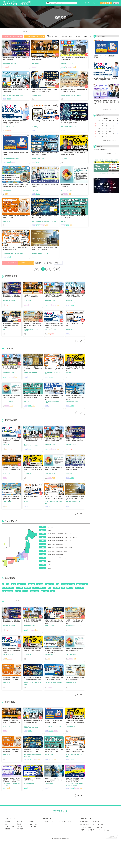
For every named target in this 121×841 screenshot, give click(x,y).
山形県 (65, 533)
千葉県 (65, 537)
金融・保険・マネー (82, 584)
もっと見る (80, 341)
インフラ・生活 (49, 584)
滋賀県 (49, 547)
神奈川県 (74, 537)
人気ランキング (9, 826)
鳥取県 (49, 551)
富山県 (53, 540)
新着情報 (7, 821)
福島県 (70, 533)
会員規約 (100, 824)
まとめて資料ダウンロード (34, 36)
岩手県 (53, 533)
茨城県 (49, 537)
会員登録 (45, 821)
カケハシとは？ (84, 821)
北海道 (49, 530)
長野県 (70, 540)
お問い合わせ (99, 827)
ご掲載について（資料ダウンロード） (90, 829)
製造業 (13, 584)
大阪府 (57, 547)
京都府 (53, 547)
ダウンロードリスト (91, 3)
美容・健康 (56, 588)
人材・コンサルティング (39, 588)
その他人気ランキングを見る (110, 109)
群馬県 (57, 537)
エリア (7, 824)
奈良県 (65, 547)
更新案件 (31, 821)
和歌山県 (70, 547)
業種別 (19, 824)
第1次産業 (27, 588)
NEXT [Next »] (57, 269)
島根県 (53, 551)
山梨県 (65, 540)
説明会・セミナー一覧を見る (110, 140)
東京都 (70, 537)
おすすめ (19, 821)
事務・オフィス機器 (7, 591)
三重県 (61, 544)
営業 (7, 584)
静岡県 (53, 544)
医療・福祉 (40, 584)
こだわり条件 (32, 826)
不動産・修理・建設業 (8, 588)
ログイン (116, 3)
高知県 (61, 554)
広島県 (61, 551)
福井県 (61, 540)
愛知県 (57, 544)
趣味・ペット (44, 591)
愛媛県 (57, 554)
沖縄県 (49, 561)
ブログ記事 (20, 828)
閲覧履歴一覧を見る (112, 153)
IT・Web (17, 591)
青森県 (49, 533)
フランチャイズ (33, 824)
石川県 (57, 540)
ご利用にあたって (97, 821)
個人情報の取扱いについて (87, 824)
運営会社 (106, 829)
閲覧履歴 (7, 828)
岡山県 (57, 551)
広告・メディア (22, 584)
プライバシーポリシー (86, 827)
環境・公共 (70, 588)
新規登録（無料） (106, 3)
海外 (49, 564)
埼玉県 (61, 537)
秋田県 (61, 533)
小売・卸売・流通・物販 (68, 584)
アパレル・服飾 (80, 588)
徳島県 (49, 554)
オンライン (50, 568)
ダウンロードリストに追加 (12, 36)
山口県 (65, 551)
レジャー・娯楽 (34, 591)
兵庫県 (61, 547)
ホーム (18, 32)
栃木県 (53, 537)
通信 (49, 588)
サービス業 (19, 588)
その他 (52, 591)
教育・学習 (31, 584)
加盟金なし (20, 826)
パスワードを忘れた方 (65, 821)
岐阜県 (49, 544)
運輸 (57, 584)
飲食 (63, 588)
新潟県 (49, 540)
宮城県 (57, 533)
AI (3, 584)
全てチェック (53, 36)
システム (25, 591)
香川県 (53, 554)
